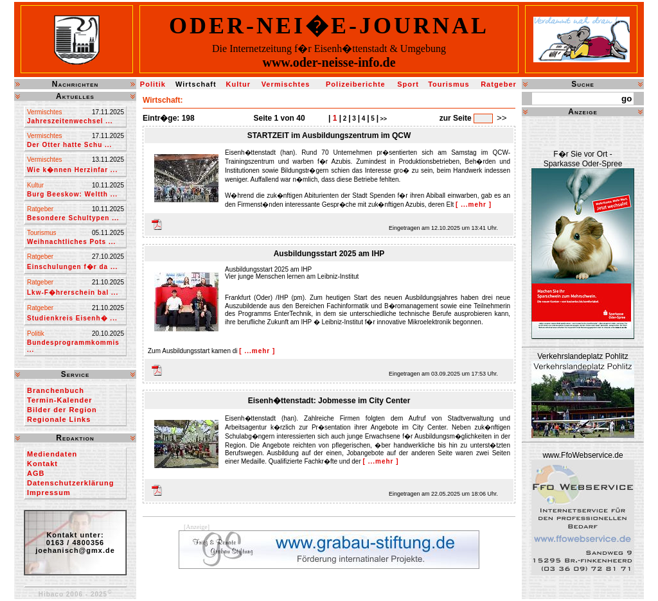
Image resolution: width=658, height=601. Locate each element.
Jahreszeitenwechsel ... (70, 121)
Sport (408, 84)
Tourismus (448, 84)
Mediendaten (52, 454)
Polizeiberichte (356, 84)
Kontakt (42, 463)
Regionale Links (59, 419)
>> (382, 119)
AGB (35, 473)
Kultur (238, 84)
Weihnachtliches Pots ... (71, 241)
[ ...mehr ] (474, 204)
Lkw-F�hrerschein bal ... (72, 292)
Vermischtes (286, 84)
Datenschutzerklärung (70, 483)
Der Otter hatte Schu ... (69, 144)
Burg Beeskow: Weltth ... (72, 194)
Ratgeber (499, 84)
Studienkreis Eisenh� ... (72, 318)
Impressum (49, 492)
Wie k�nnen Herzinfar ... (72, 169)
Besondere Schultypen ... (73, 218)
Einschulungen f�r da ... (72, 266)
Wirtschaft (196, 84)
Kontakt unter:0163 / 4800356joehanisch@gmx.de (75, 542)
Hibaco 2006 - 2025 (75, 594)
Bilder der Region (62, 410)
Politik (153, 84)
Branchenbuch (55, 390)
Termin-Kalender (60, 400)
